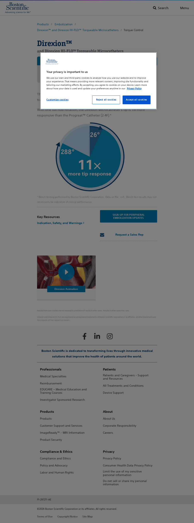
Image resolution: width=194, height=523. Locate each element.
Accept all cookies (136, 99)
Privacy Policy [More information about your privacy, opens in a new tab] (134, 88)
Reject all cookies (106, 99)
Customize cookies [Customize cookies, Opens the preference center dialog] (57, 99)
